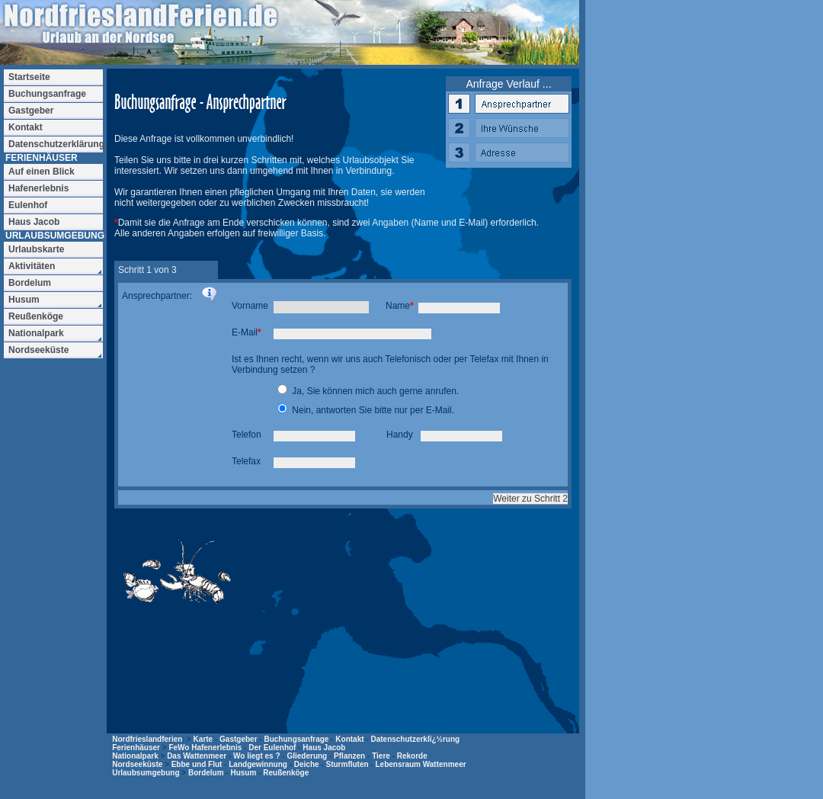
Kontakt (349, 739)
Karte (203, 739)
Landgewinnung (258, 764)
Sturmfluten (346, 764)
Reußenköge (286, 773)
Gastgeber (238, 739)
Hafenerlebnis (38, 188)
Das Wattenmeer (196, 756)
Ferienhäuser (136, 747)
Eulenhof (27, 205)
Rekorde (412, 756)
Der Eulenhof (272, 747)
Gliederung (307, 756)
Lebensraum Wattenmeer (420, 764)
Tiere (381, 756)
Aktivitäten (31, 266)
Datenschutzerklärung (55, 144)
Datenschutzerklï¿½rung (415, 739)
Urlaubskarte (36, 249)
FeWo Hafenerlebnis (205, 747)
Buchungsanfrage (296, 739)
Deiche (306, 764)
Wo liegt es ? (256, 756)
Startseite (29, 77)
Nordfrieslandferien (147, 739)
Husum (243, 773)
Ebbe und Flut (197, 764)
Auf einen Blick (41, 171)
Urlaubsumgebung (145, 773)
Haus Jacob (324, 747)
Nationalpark (135, 756)
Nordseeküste (137, 764)
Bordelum (206, 773)
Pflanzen (349, 756)
